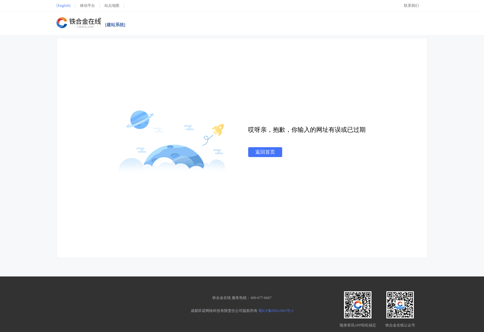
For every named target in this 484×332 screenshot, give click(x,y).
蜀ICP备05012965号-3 (275, 311)
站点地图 (111, 5)
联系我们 (411, 5)
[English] (63, 5)
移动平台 (87, 5)
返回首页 (265, 152)
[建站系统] (115, 25)
